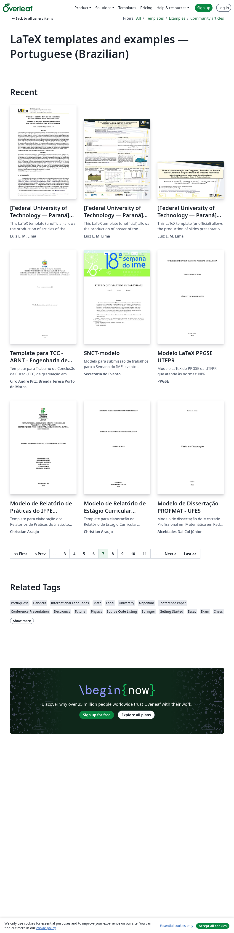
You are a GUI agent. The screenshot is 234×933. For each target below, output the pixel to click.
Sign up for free (96, 714)
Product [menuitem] (81, 7)
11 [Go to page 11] (145, 553)
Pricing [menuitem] (146, 7)
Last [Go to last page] (190, 553)
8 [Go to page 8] (113, 553)
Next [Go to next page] (170, 553)
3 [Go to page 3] (65, 553)
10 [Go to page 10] (133, 553)
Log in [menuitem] (223, 7)
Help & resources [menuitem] (171, 7)
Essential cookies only (176, 925)
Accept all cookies (213, 926)
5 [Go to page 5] (84, 553)
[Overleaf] (17, 8)
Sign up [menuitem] (203, 7)
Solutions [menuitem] (103, 7)
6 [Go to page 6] (94, 553)
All (138, 18)
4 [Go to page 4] (74, 553)
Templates (155, 18)
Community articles (207, 18)
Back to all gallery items (32, 18)
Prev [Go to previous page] (40, 553)
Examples (177, 18)
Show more (22, 621)
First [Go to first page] (20, 553)
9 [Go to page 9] (122, 553)
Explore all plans (136, 714)
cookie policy (46, 928)
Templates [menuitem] (127, 7)
